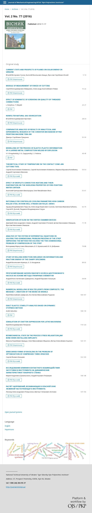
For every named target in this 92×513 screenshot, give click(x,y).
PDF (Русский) (14, 176)
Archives (15, 9)
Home (7, 9)
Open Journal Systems (13, 412)
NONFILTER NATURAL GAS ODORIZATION (23, 116)
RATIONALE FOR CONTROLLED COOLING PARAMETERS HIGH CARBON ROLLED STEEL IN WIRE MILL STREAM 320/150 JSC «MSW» (35, 202)
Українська (9, 429)
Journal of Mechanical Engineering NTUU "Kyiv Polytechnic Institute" (36, 2)
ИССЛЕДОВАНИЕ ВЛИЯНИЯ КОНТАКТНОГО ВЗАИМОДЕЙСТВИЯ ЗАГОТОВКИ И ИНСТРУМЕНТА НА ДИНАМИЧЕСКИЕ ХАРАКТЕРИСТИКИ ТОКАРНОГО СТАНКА (33, 370)
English (7, 426)
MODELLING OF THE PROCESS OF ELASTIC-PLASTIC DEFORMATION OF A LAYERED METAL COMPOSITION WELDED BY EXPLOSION (34, 149)
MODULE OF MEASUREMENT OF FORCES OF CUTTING (28, 86)
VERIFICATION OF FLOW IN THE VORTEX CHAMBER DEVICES (31, 220)
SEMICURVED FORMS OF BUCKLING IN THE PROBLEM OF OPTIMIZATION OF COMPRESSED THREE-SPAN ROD (29, 352)
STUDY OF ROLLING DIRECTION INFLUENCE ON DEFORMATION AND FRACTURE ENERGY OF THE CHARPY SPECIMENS (34, 258)
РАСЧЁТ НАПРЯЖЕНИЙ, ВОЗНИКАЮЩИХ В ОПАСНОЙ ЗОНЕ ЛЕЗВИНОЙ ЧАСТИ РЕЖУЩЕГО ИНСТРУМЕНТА (31, 387)
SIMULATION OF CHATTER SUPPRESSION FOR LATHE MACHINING (33, 322)
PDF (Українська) (15, 79)
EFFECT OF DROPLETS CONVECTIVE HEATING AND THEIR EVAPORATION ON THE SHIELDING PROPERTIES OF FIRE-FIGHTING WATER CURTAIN (34, 185)
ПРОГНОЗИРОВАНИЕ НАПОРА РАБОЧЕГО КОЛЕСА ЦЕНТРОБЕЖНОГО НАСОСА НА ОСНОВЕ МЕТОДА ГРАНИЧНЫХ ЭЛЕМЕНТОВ (35, 274)
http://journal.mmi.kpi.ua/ (16, 487)
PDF (10, 109)
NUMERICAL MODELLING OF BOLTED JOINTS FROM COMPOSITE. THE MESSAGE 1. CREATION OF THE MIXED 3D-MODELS (35, 290)
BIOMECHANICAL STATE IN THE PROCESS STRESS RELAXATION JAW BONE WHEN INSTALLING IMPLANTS (34, 336)
